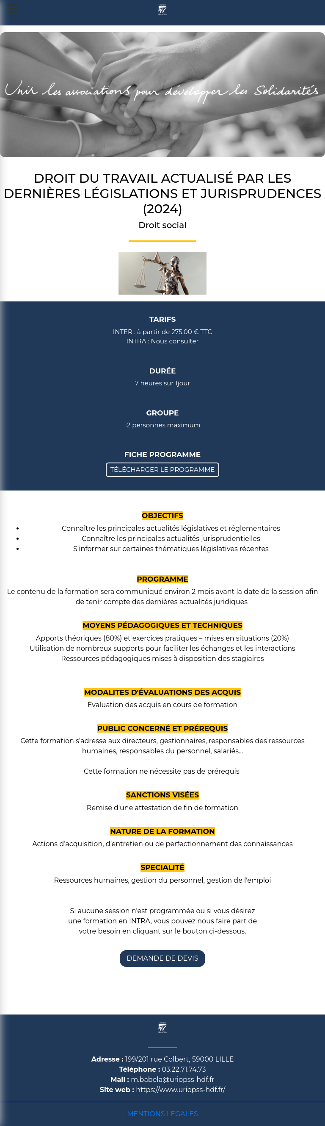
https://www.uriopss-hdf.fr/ (180, 1090)
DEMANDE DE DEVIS (162, 958)
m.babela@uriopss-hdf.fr (173, 1080)
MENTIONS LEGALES (162, 1114)
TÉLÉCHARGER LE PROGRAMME (162, 469)
